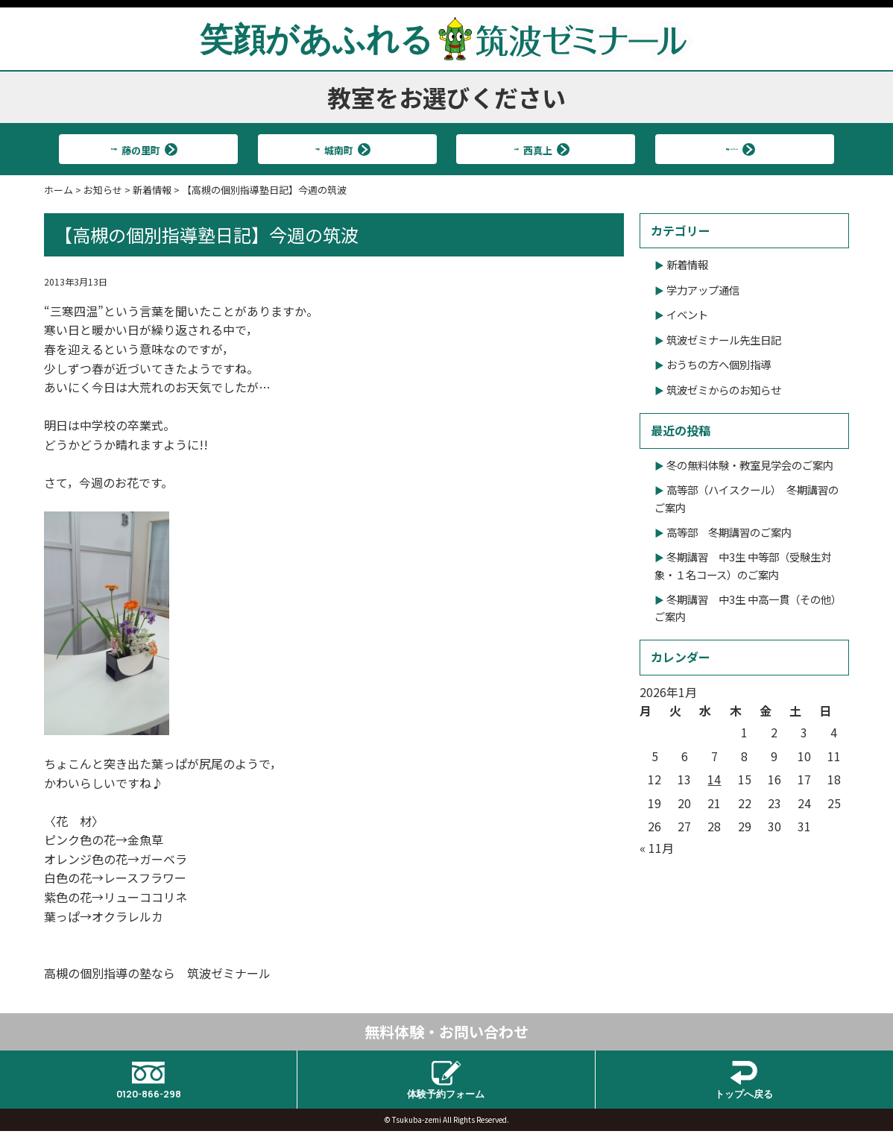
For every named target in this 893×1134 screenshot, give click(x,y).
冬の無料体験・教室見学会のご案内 (749, 465)
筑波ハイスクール (738, 148)
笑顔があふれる (446, 38)
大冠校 (340, 148)
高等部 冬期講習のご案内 (729, 532)
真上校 (539, 148)
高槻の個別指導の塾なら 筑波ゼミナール (157, 973)
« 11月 (657, 848)
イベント (687, 314)
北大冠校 (142, 148)
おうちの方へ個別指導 (718, 364)
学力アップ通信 (702, 289)
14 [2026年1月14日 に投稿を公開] (714, 779)
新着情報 (687, 264)
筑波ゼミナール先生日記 (723, 339)
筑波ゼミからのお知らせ (723, 389)
